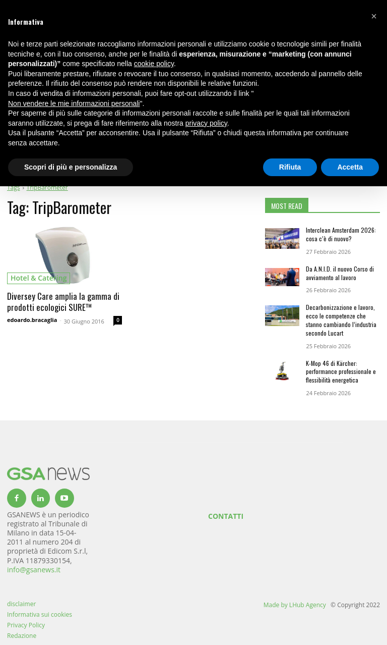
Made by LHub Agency (295, 605)
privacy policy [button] (206, 123)
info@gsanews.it (33, 569)
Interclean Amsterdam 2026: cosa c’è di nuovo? (341, 234)
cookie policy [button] (154, 64)
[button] (374, 16)
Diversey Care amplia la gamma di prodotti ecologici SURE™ (63, 301)
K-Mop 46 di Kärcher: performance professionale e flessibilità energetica (341, 372)
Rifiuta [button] (290, 167)
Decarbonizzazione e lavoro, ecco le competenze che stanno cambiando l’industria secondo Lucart (341, 320)
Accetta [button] (350, 167)
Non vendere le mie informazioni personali (74, 103)
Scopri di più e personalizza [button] (70, 167)
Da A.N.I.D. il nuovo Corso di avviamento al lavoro (340, 273)
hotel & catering (39, 278)
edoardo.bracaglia (32, 320)
